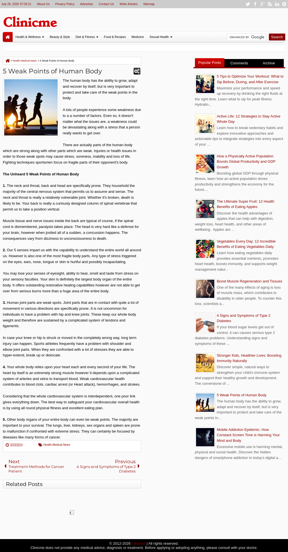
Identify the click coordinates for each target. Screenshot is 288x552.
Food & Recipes (115, 37)
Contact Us (106, 4)
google (262, 4)
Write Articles (129, 4)
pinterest (284, 4)
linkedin (277, 4)
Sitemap (148, 4)
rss (269, 4)
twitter (247, 4)
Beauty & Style (60, 37)
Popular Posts (209, 62)
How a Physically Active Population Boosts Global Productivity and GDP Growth (246, 161)
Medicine (138, 37)
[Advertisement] (167, 141)
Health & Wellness (28, 37)
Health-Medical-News (56, 444)
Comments (239, 63)
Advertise (86, 4)
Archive (269, 63)
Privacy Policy (65, 4)
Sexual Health (159, 37)
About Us (43, 4)
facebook (255, 4)
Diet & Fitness (85, 37)
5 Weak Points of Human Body (52, 71)
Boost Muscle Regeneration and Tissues (249, 281)
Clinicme (139, 543)
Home (8, 37)
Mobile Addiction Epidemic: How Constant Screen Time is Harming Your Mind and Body (248, 435)
